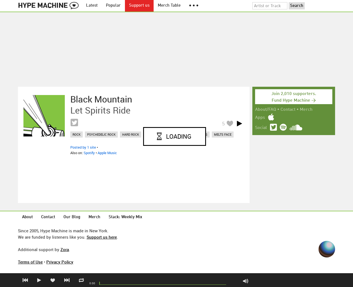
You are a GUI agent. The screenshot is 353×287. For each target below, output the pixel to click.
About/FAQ (265, 109)
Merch (306, 109)
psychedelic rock (101, 134)
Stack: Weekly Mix (125, 217)
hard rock (130, 134)
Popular (113, 6)
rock (77, 134)
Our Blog (71, 217)
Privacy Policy (59, 262)
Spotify (89, 152)
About (27, 217)
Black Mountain (101, 99)
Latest (92, 6)
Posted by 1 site (83, 147)
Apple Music (107, 152)
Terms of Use (30, 262)
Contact (287, 109)
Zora (64, 249)
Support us (139, 6)
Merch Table (169, 6)
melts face (222, 134)
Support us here (102, 237)
